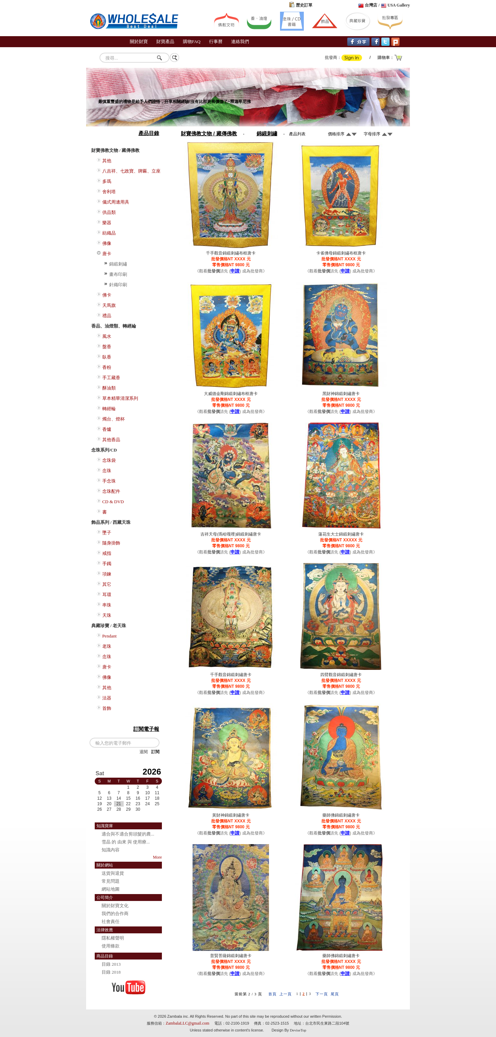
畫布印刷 (118, 274)
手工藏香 (111, 377)
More (157, 857)
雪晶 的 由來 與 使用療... (126, 841)
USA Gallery (399, 5)
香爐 (106, 429)
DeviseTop (298, 1030)
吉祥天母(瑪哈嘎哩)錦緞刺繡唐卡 (230, 534)
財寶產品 (165, 41)
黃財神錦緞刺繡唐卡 (230, 815)
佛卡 (106, 295)
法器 (106, 698)
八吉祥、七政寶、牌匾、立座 (131, 171)
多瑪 (106, 181)
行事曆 (216, 41)
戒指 (106, 553)
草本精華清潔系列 (120, 398)
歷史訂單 (304, 5)
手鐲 (106, 563)
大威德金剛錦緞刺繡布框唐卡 (231, 393)
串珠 (106, 605)
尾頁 (335, 994)
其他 (106, 160)
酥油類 (109, 388)
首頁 (272, 994)
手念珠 (109, 481)
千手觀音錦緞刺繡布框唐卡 (231, 253)
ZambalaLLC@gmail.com (187, 1023)
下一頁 (322, 994)
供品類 (109, 212)
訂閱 (155, 751)
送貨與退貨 (113, 873)
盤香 (106, 346)
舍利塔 (109, 191)
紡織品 (109, 233)
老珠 (106, 646)
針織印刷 (118, 284)
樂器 (106, 222)
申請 (234, 270)
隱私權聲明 (113, 938)
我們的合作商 (115, 913)
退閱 (144, 751)
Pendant (109, 636)
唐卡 (106, 253)
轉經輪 (109, 408)
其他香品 (111, 439)
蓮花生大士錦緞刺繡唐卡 (341, 534)
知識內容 (111, 849)
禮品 (106, 315)
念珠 (106, 470)
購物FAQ (191, 41)
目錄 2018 (111, 972)
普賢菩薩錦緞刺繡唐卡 (230, 955)
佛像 (106, 243)
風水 (106, 336)
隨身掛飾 (111, 543)
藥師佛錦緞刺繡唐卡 (341, 815)
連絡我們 (240, 41)
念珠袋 (109, 460)
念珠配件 (111, 491)
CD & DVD (113, 501)
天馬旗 (109, 305)
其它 (106, 584)
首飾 (106, 708)
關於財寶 (139, 41)
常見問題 (111, 881)
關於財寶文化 (115, 905)
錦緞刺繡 (118, 264)
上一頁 (285, 994)
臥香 (106, 357)
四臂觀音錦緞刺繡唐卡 (341, 674)
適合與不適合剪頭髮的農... (128, 834)
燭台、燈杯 (113, 419)
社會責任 (111, 921)
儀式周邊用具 (115, 202)
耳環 (106, 594)
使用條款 (111, 945)
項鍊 (106, 574)
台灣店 (371, 5)
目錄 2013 (111, 964)
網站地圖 (111, 889)
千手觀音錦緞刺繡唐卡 (230, 674)
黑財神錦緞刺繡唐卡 (341, 393)
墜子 (106, 532)
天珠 (106, 615)
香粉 (106, 367)
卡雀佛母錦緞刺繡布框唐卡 (341, 253)
